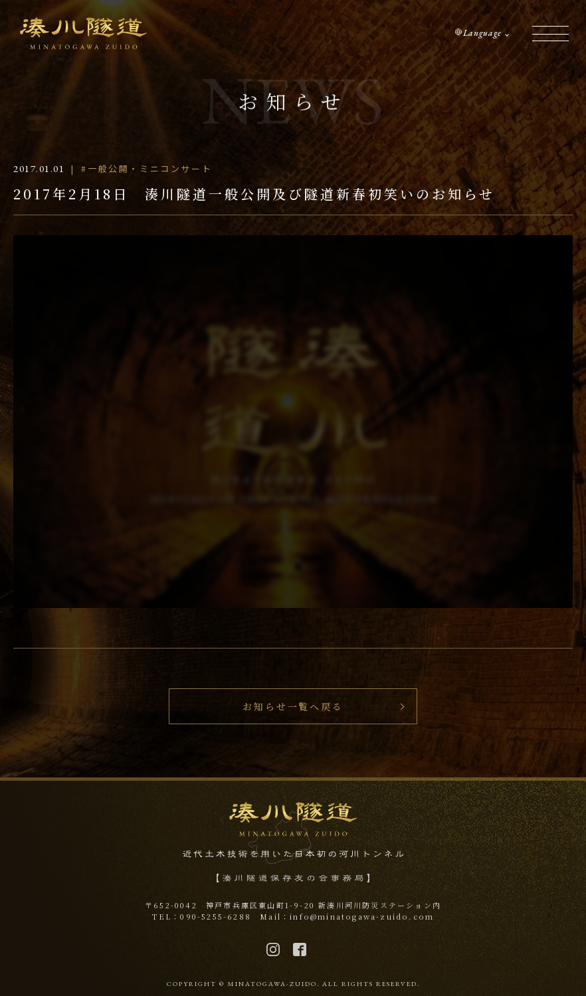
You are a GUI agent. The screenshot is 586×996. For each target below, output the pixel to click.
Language (482, 33)
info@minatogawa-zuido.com (362, 916)
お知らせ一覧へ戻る (293, 706)
